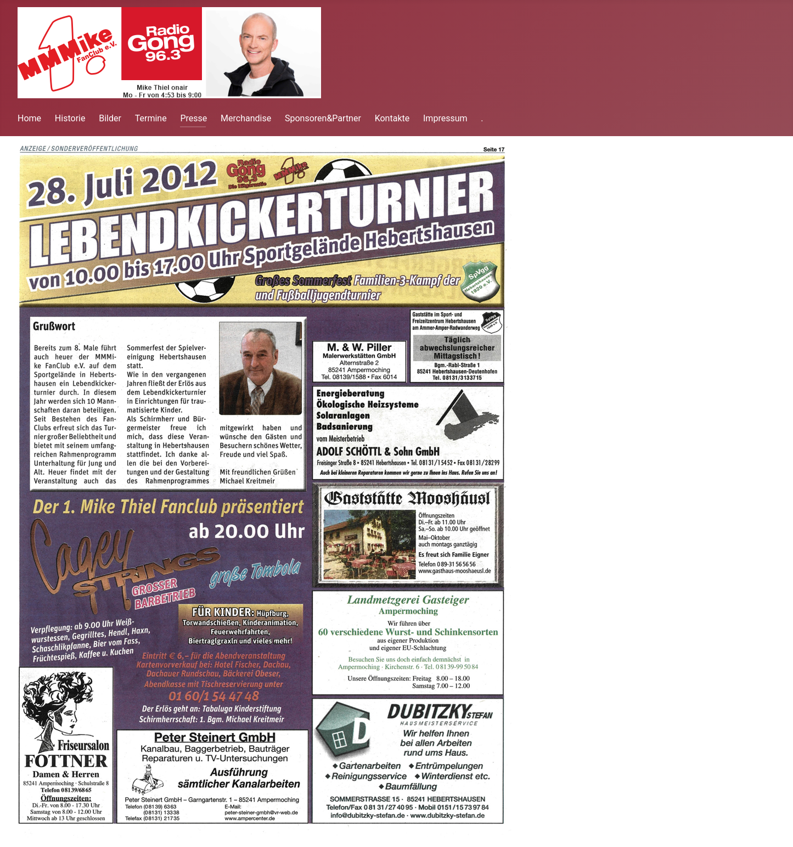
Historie (70, 118)
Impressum (445, 118)
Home (29, 118)
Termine (151, 118)
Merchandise (246, 118)
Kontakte (392, 118)
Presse (193, 118)
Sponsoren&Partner (323, 118)
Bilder (110, 118)
